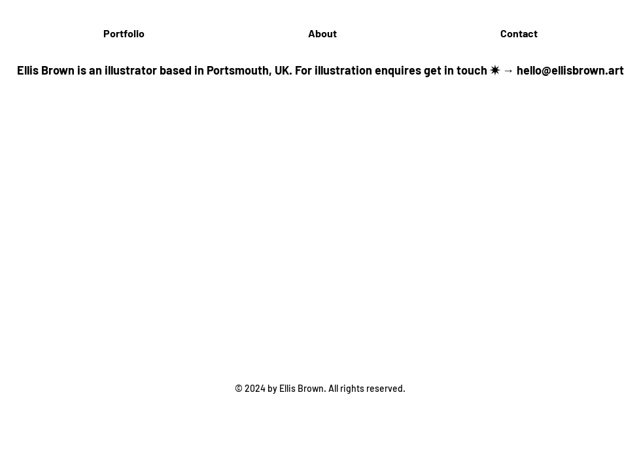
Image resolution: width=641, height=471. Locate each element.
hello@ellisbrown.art (570, 70)
